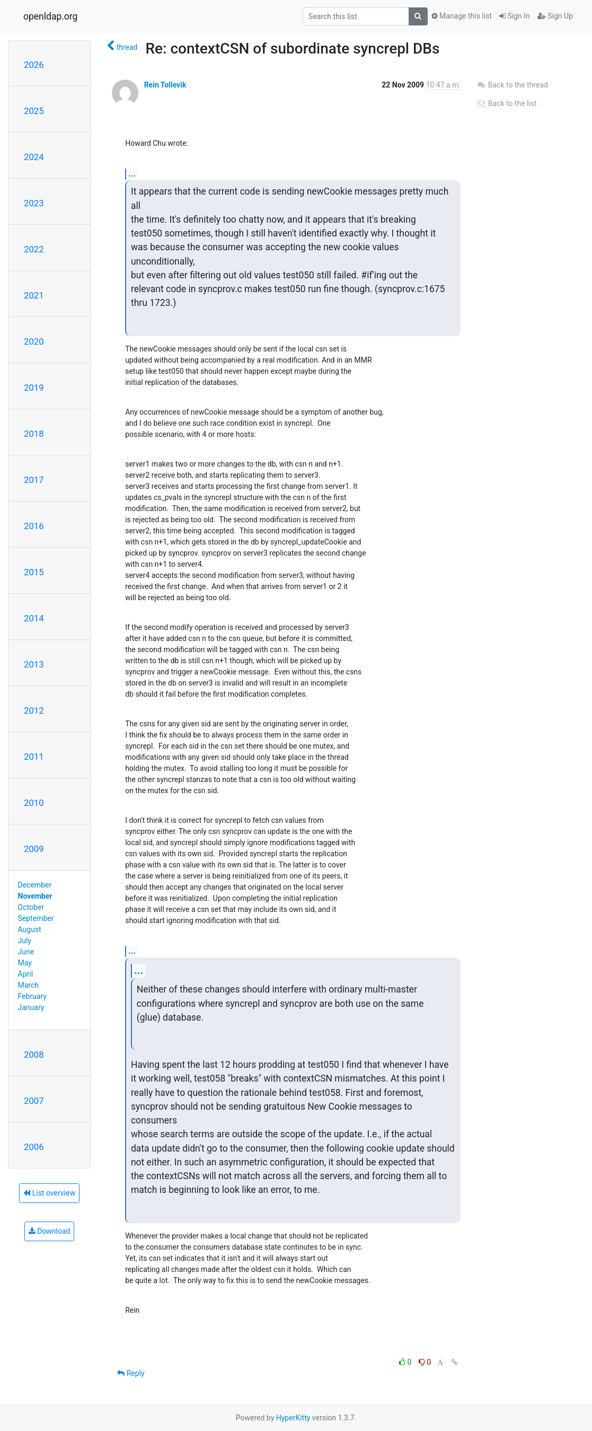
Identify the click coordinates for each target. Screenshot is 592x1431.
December (35, 885)
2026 (34, 64)
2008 (34, 1054)
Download (49, 1231)
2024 (34, 157)
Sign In (514, 16)
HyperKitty (293, 1418)
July (24, 940)
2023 (34, 203)
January (31, 1007)
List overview (49, 1193)
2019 (34, 387)
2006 (34, 1147)
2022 (34, 249)
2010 (34, 802)
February (32, 996)
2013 (34, 664)
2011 (34, 756)
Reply (130, 1373)
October (31, 907)
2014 (34, 618)
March (28, 985)
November (35, 896)
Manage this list (461, 16)
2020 (34, 341)
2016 (34, 526)
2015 (34, 572)
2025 (34, 111)
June (26, 951)
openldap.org (50, 16)
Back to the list (506, 103)
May (25, 963)
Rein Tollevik (165, 85)
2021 (34, 295)
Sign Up (555, 16)
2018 (34, 433)
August (29, 929)
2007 (34, 1100)
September (36, 918)
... (132, 174)
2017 (34, 480)
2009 (34, 849)
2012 (34, 710)
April (25, 974)
